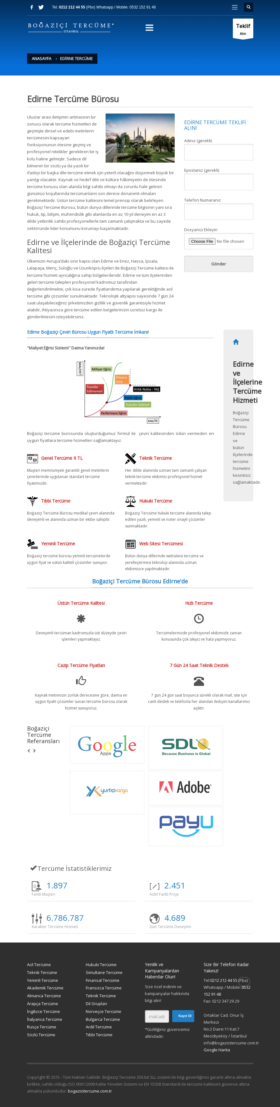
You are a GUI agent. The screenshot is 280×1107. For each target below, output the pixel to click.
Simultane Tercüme (104, 972)
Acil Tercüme (39, 964)
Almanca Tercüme (44, 996)
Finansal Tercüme (102, 980)
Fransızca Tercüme (104, 988)
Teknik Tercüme (42, 972)
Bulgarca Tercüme (103, 1019)
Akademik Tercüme (45, 988)
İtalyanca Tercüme (44, 1019)
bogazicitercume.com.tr (90, 1091)
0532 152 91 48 (142, 7)
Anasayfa (41, 58)
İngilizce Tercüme (43, 1011)
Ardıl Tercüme (99, 1027)
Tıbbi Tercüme (99, 1034)
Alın (243, 30)
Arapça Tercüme (42, 1003)
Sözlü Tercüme (41, 1034)
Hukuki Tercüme (101, 964)
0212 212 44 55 (72, 7)
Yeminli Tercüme (42, 980)
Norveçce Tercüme (103, 1011)
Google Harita (217, 1050)
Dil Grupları (96, 1003)
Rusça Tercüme (41, 1027)
